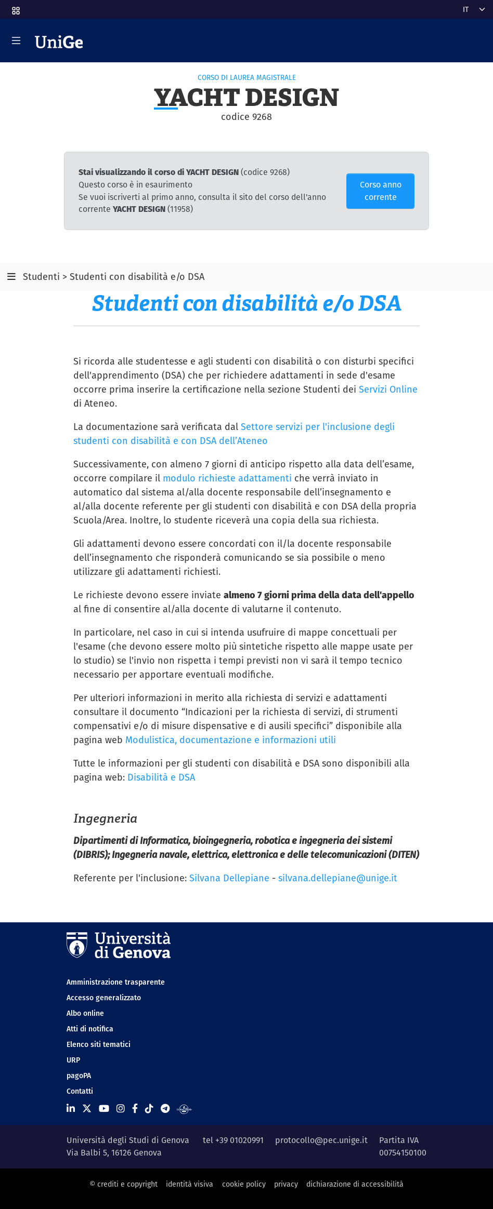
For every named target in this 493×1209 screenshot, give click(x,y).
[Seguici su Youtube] (104, 1108)
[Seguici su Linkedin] (71, 1108)
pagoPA (79, 1075)
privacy (286, 1184)
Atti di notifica (90, 1029)
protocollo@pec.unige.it (321, 1140)
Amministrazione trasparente (116, 982)
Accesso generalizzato (104, 997)
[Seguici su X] (87, 1108)
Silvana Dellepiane (229, 877)
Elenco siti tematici (99, 1044)
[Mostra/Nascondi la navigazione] (16, 40)
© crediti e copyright (123, 1184)
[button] (15, 7)
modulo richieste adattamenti (227, 478)
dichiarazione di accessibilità (355, 1184)
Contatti (80, 1091)
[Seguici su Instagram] (120, 1108)
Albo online (85, 1013)
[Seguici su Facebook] (135, 1108)
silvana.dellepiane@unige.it (337, 877)
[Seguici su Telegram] (165, 1108)
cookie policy (244, 1184)
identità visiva (189, 1184)
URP (73, 1060)
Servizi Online (388, 389)
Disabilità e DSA (161, 777)
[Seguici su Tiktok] (149, 1108)
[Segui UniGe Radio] (184, 1108)
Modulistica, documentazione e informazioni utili (230, 739)
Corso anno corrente (380, 191)
